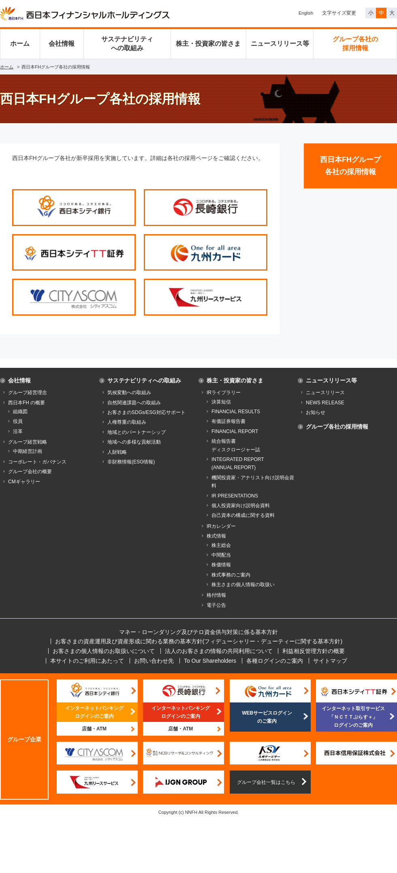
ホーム (20, 43)
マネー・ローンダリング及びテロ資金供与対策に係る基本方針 (198, 632)
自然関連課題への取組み (134, 403)
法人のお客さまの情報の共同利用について (219, 651)
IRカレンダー (221, 526)
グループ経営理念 (27, 392)
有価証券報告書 (228, 421)
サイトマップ (330, 660)
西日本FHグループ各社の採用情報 (350, 166)
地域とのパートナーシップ (136, 432)
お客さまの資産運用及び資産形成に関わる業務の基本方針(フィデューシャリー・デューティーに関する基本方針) (198, 641)
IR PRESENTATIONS (234, 496)
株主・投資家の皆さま (208, 43)
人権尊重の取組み (126, 422)
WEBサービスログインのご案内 (267, 717)
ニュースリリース (325, 392)
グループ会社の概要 (30, 471)
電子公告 (216, 605)
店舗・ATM (94, 729)
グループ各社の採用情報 (355, 43)
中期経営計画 (27, 451)
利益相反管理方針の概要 (313, 651)
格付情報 (216, 595)
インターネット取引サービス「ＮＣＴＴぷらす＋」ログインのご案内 (353, 717)
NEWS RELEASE (325, 403)
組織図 (20, 411)
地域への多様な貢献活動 (134, 442)
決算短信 (221, 402)
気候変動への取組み (129, 392)
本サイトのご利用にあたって (87, 660)
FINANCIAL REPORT (234, 431)
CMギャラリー (24, 482)
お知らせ (315, 412)
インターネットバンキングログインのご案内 (94, 712)
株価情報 (221, 565)
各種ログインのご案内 (274, 660)
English (306, 13)
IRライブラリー (224, 392)
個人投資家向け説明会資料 (240, 505)
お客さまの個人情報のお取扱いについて (104, 651)
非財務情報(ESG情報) (131, 462)
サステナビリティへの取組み (127, 43)
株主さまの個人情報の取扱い (243, 584)
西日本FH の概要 (26, 403)
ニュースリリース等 (280, 43)
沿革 (18, 431)
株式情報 (216, 536)
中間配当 (221, 555)
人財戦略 (117, 452)
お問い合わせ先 (154, 660)
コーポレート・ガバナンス (37, 462)
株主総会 (221, 545)
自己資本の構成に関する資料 (243, 515)
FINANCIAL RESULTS (235, 411)
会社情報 (62, 43)
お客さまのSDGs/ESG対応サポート (146, 412)
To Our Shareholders (210, 660)
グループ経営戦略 (27, 442)
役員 (18, 421)
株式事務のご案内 (230, 575)
